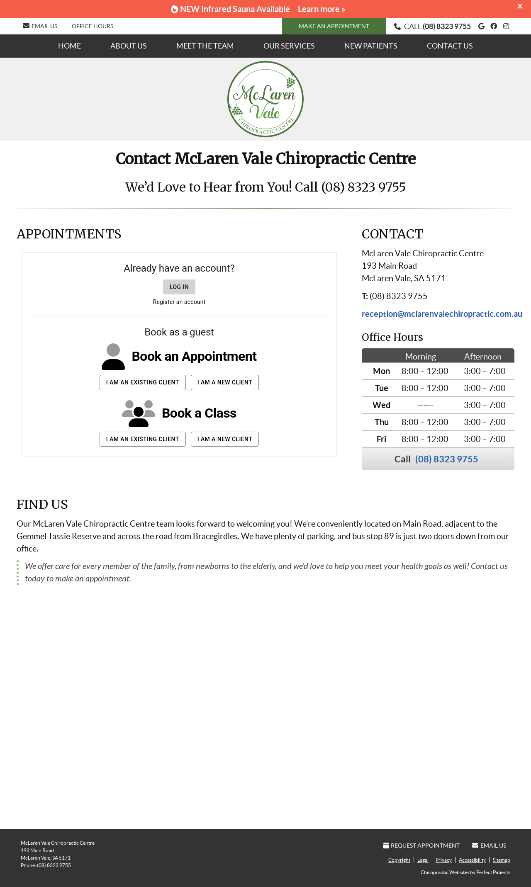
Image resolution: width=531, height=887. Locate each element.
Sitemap (501, 860)
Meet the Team (205, 45)
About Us (128, 45)
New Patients (370, 45)
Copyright (399, 860)
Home (69, 45)
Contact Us (450, 45)
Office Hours (92, 26)
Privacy (444, 860)
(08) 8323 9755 (447, 26)
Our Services (289, 45)
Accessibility (472, 860)
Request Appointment (421, 845)
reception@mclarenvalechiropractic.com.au (442, 313)
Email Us (40, 25)
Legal (423, 860)
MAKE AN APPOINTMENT (334, 26)
